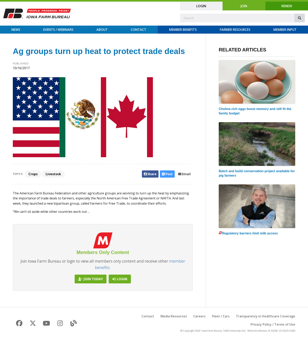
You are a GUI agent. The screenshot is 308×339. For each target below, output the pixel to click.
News (15, 29)
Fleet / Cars (221, 316)
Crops (33, 174)
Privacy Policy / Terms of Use (273, 324)
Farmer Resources (235, 29)
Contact (138, 29)
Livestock (53, 174)
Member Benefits (183, 29)
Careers (199, 316)
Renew (286, 6)
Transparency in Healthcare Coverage (265, 316)
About (102, 29)
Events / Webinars (58, 29)
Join (244, 6)
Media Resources (174, 316)
